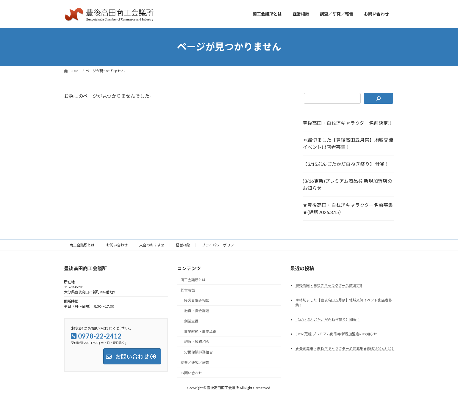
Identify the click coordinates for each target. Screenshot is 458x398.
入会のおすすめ (151, 245)
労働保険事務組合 (198, 352)
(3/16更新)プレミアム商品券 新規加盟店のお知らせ (347, 184)
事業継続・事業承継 (200, 331)
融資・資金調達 (196, 311)
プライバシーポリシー (219, 245)
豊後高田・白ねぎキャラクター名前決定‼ (347, 123)
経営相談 (183, 245)
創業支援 (191, 321)
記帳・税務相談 (196, 341)
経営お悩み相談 (196, 300)
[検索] (378, 98)
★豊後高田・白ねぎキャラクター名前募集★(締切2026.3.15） (348, 208)
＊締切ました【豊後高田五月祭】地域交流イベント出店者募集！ (348, 143)
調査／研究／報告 (195, 362)
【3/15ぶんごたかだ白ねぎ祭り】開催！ (346, 164)
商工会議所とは (82, 245)
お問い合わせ (117, 245)
